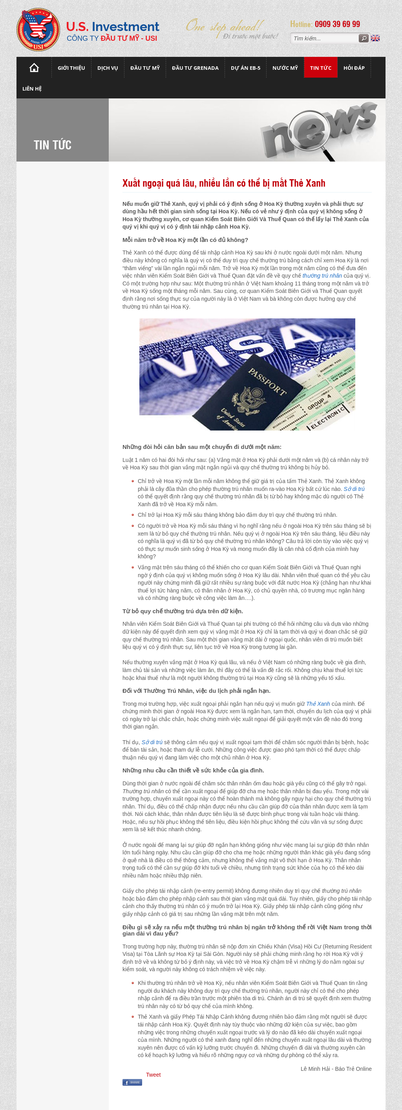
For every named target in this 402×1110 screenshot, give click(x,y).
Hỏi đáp (354, 67)
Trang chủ (34, 67)
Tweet (153, 1075)
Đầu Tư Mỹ (145, 67)
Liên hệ (32, 88)
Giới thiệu (71, 67)
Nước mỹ (285, 67)
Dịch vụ (107, 67)
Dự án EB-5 (245, 67)
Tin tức (320, 67)
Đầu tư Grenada (195, 67)
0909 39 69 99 (340, 23)
